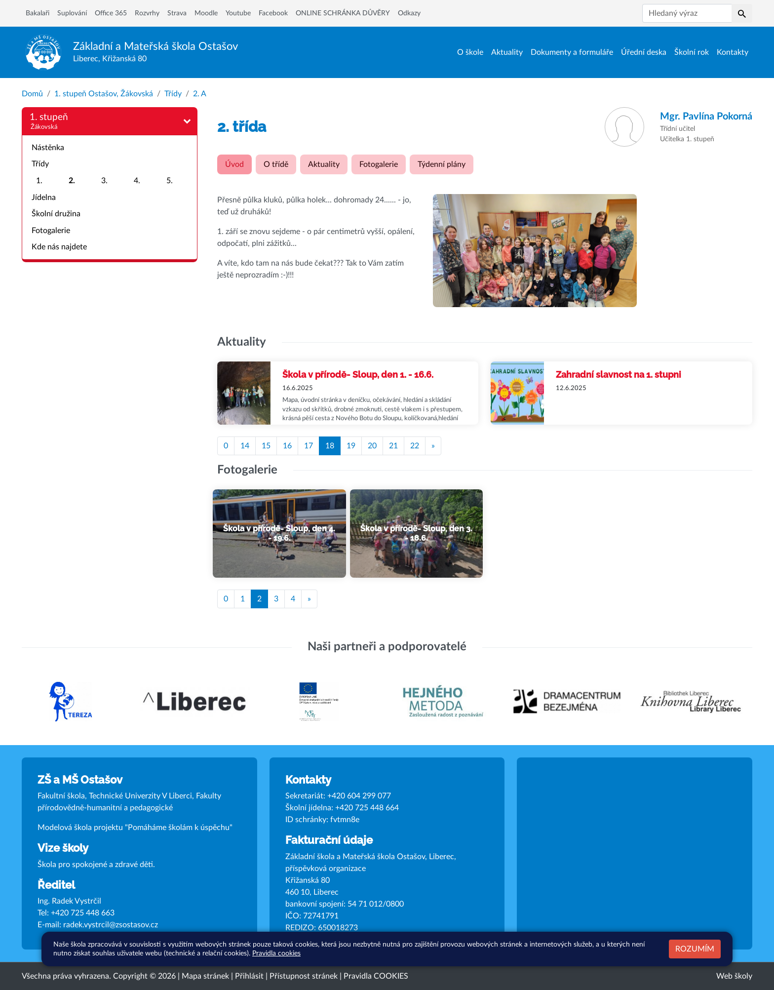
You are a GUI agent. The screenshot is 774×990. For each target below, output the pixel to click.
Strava (177, 13)
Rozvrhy (147, 13)
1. (39, 181)
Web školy (734, 976)
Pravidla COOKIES (376, 976)
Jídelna (44, 197)
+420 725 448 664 (367, 808)
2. (72, 181)
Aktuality (507, 52)
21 (393, 446)
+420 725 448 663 (83, 913)
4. (137, 181)
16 (287, 446)
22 (414, 446)
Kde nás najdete (59, 247)
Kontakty (732, 52)
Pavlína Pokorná (706, 116)
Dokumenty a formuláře (572, 52)
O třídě (276, 164)
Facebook (273, 13)
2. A (199, 94)
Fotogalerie (51, 231)
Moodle (206, 13)
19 (351, 446)
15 (266, 446)
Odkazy (409, 13)
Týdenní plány (441, 164)
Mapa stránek (205, 976)
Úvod (234, 164)
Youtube (238, 13)
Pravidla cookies (276, 953)
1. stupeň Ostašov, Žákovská (103, 94)
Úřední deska (643, 52)
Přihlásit (249, 976)
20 (372, 446)
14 (244, 446)
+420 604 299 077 (359, 796)
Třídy (173, 94)
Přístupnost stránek (304, 976)
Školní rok (691, 52)
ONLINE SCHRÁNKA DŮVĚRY (343, 13)
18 (329, 446)
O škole (470, 52)
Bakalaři (37, 13)
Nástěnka (48, 148)
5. (169, 181)
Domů (32, 94)
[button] (742, 13)
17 (308, 446)
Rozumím (694, 949)
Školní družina (56, 214)
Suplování (72, 13)
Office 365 (111, 13)
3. (104, 181)
